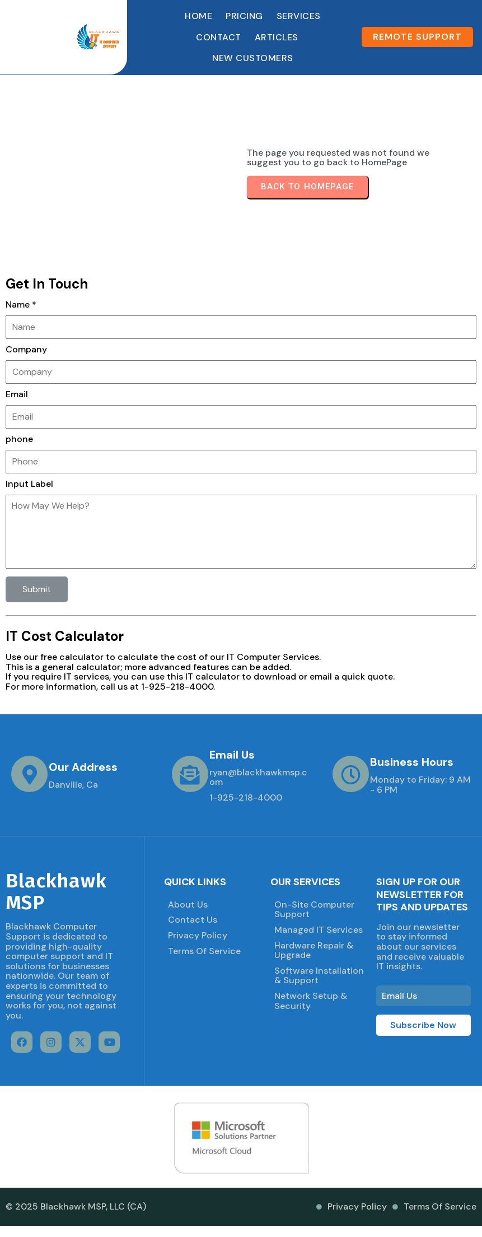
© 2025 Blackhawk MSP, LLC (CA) (76, 1206)
